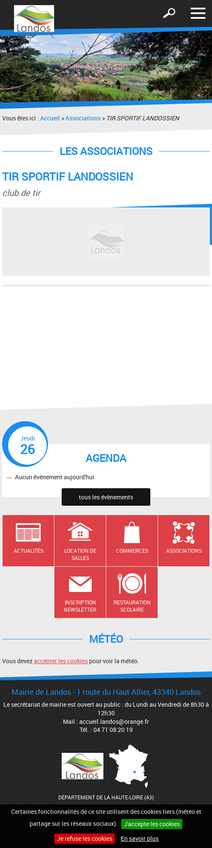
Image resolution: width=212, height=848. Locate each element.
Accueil (50, 118)
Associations (83, 118)
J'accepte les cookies (152, 824)
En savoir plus (139, 838)
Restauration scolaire (132, 606)
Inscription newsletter (80, 606)
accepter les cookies (61, 661)
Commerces (132, 550)
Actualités (28, 550)
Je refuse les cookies (84, 838)
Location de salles (80, 554)
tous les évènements (106, 497)
